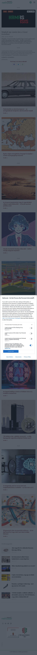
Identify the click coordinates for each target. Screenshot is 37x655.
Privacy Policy (27, 357)
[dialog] (18, 327)
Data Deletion (9, 357)
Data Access (18, 357)
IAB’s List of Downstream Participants (11, 318)
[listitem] (18, 324)
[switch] (31, 328)
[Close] (33, 298)
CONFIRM (11, 351)
